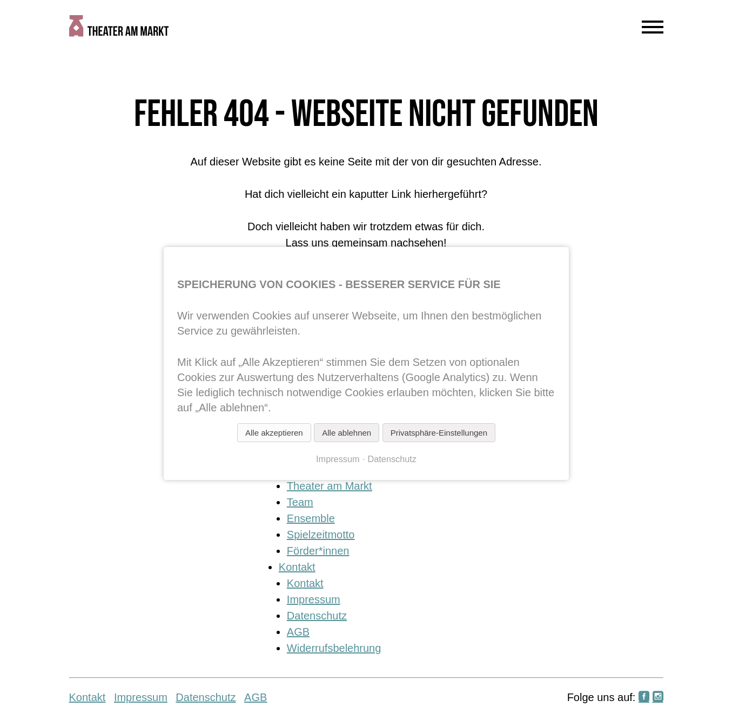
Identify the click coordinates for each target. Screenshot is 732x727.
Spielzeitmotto (321, 535)
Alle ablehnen (346, 432)
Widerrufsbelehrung (334, 648)
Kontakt (297, 567)
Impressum (313, 599)
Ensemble (311, 518)
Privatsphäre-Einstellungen (438, 432)
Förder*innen (318, 551)
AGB (298, 632)
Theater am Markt (329, 486)
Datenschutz (317, 616)
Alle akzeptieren (274, 432)
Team (300, 502)
